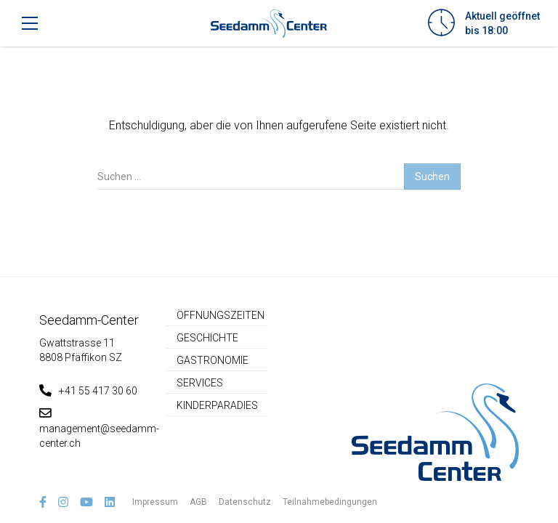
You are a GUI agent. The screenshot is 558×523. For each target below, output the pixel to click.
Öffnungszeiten (220, 315)
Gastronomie (212, 360)
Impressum (155, 502)
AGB (198, 502)
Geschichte (207, 338)
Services (200, 383)
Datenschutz (245, 502)
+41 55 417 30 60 (88, 391)
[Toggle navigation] (29, 23)
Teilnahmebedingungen (330, 502)
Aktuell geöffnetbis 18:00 (502, 23)
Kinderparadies (217, 405)
